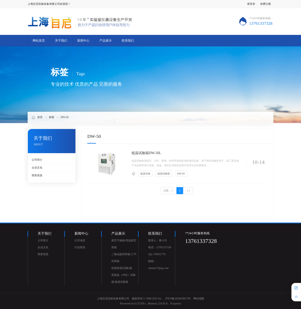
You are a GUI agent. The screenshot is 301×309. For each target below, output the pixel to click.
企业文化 (37, 167)
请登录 (251, 3)
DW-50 (65, 117)
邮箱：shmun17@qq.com (158, 265)
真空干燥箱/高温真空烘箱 (123, 244)
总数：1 (168, 190)
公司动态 (79, 240)
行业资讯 (79, 247)
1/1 (188, 190)
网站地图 (198, 298)
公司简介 (37, 159)
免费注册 (265, 3)
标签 (51, 117)
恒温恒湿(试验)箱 (121, 268)
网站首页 (39, 40)
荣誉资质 (37, 175)
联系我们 (128, 40)
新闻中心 (83, 40)
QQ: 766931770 (157, 254)
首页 (37, 117)
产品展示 (105, 40)
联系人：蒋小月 (157, 240)
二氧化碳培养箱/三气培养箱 (123, 258)
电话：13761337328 (159, 247)
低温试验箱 (163, 173)
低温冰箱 (145, 173)
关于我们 (61, 40)
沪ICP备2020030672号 (178, 298)
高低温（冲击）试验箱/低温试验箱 (123, 278)
